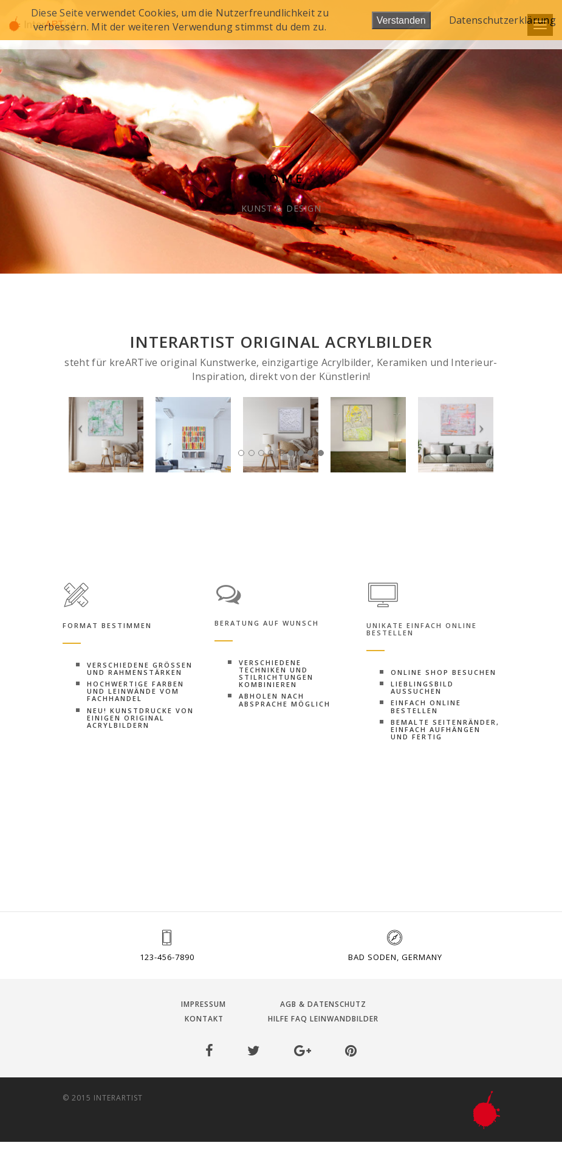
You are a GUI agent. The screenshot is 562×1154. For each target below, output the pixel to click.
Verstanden (401, 20)
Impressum (203, 1004)
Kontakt (204, 1019)
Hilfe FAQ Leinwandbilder (323, 1019)
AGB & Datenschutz (323, 1004)
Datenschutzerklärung (502, 20)
